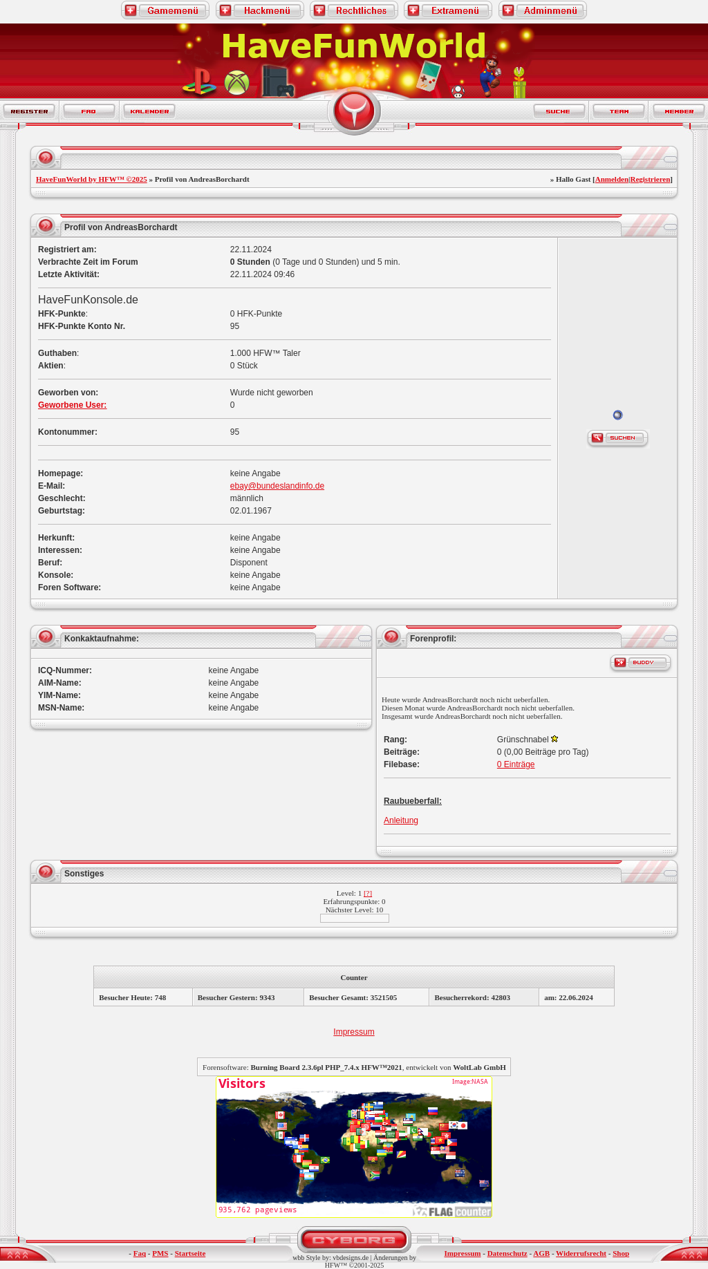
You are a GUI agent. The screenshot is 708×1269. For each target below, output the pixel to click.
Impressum (353, 1032)
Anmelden (611, 179)
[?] (368, 893)
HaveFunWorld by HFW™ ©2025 (91, 179)
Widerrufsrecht (581, 1253)
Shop (621, 1253)
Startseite (190, 1253)
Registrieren (650, 179)
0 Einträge (516, 764)
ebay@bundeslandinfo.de (277, 486)
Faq (139, 1253)
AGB (541, 1253)
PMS (160, 1253)
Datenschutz (507, 1253)
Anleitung (401, 820)
